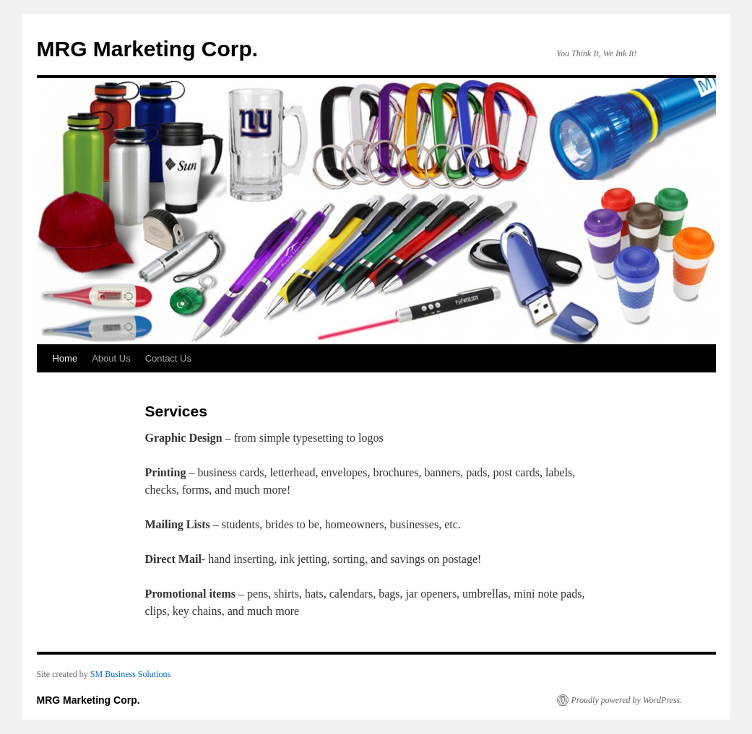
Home (65, 358)
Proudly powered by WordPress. (627, 700)
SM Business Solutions (130, 674)
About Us (111, 358)
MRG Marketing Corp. (148, 49)
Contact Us (168, 358)
